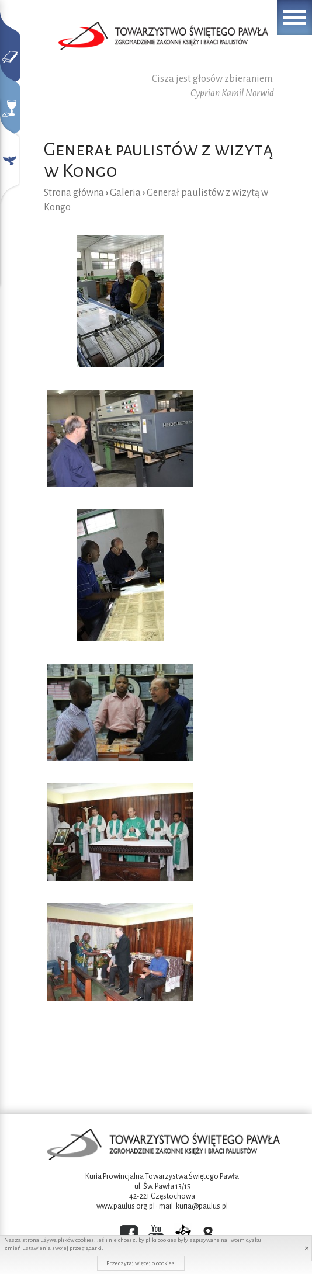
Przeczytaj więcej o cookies (140, 1263)
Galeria (125, 193)
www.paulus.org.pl (125, 1206)
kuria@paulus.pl (202, 1206)
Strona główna (74, 193)
